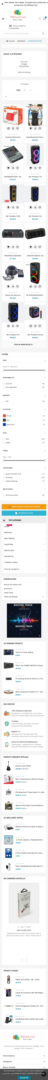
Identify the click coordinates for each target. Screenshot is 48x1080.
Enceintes (25, 494)
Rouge (26, 432)
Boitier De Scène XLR (25, 490)
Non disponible (25, 403)
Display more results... (24, 344)
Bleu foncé (26, 441)
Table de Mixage (24, 72)
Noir (26, 436)
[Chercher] (21, 33)
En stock (25, 400)
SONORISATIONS (10, 595)
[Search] (43, 33)
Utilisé (25, 459)
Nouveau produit (25, 511)
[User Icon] (39, 18)
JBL (25, 417)
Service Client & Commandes (17, 27)
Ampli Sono (8, 609)
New (25, 455)
